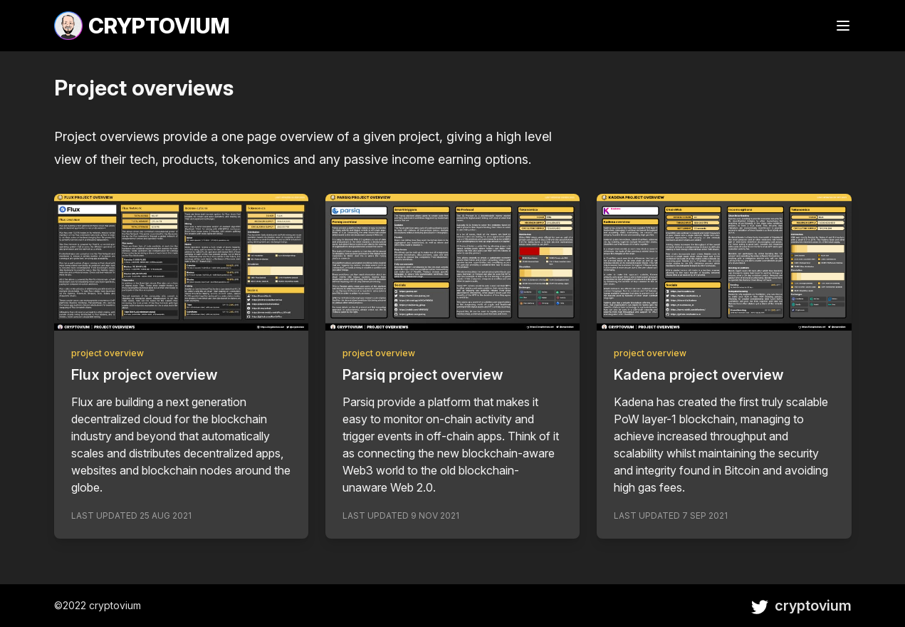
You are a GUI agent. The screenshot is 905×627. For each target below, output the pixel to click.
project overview (107, 353)
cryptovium (801, 605)
